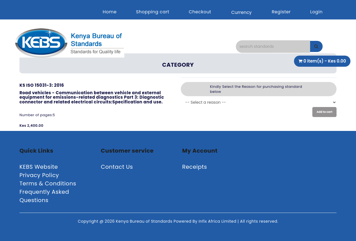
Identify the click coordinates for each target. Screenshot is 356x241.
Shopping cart (152, 12)
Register (281, 12)
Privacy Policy (39, 175)
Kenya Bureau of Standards (145, 221)
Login (316, 12)
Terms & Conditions (47, 183)
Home (110, 12)
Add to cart (324, 112)
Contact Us (117, 167)
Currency (241, 12)
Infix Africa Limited (218, 221)
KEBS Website (38, 167)
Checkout (200, 12)
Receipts (194, 167)
